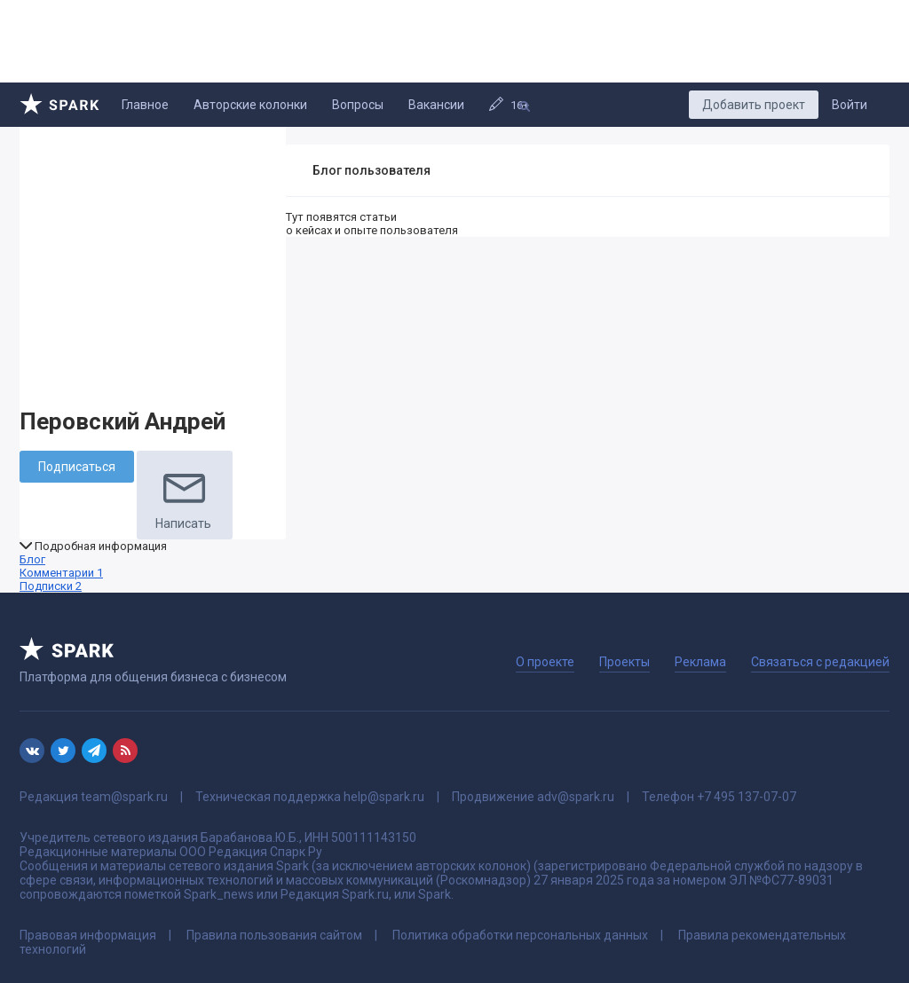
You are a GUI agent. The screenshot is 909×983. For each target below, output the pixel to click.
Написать (184, 495)
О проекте (545, 662)
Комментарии (61, 572)
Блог (32, 559)
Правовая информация (88, 935)
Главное (145, 105)
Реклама (700, 662)
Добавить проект (753, 105)
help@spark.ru (384, 797)
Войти (849, 105)
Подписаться (76, 467)
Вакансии (436, 105)
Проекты (624, 662)
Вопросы (357, 105)
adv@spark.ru (575, 797)
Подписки (51, 586)
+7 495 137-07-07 (746, 797)
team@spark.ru (124, 797)
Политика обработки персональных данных (520, 935)
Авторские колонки (250, 105)
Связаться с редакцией (820, 662)
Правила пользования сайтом (274, 935)
